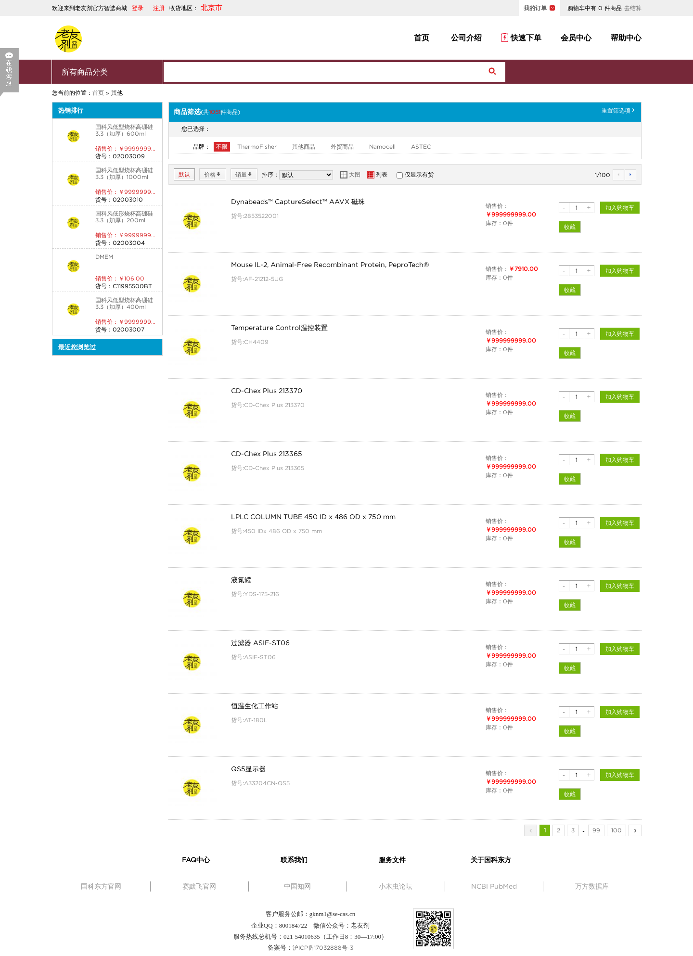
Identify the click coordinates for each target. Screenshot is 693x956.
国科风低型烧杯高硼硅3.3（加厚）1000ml (124, 173)
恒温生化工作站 (254, 706)
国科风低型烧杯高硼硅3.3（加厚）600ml (124, 130)
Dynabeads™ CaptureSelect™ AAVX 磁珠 (298, 201)
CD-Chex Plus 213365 (266, 454)
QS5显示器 (248, 769)
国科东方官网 (101, 886)
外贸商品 (342, 146)
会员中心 (576, 37)
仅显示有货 (419, 174)
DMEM (104, 257)
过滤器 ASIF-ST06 (260, 643)
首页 (421, 37)
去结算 (633, 8)
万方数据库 (592, 886)
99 (596, 830)
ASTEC (421, 146)
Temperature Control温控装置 (279, 327)
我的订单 (535, 8)
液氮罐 (241, 580)
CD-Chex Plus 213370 (266, 391)
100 (616, 830)
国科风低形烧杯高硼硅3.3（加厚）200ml (124, 216)
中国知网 (297, 886)
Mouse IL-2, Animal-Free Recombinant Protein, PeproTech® (330, 264)
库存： (494, 223)
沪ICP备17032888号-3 (323, 947)
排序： (270, 174)
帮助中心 (626, 37)
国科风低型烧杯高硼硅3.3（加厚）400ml (124, 303)
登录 (137, 8)
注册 (159, 8)
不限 (222, 146)
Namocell (382, 146)
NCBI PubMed (494, 886)
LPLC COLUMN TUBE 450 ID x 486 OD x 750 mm (313, 517)
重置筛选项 (619, 110)
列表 (377, 174)
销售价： (497, 206)
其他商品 (303, 146)
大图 (350, 174)
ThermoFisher (257, 146)
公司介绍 (465, 37)
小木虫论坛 (395, 886)
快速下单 (521, 37)
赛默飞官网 (199, 886)
